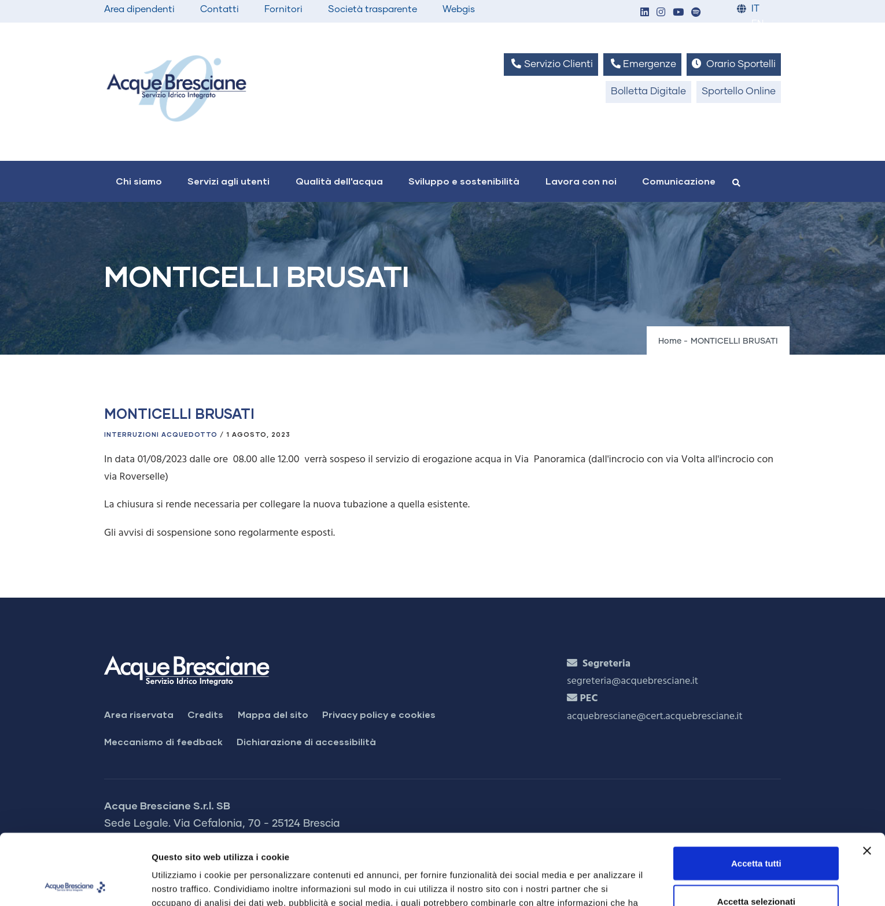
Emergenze (642, 63)
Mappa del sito (273, 714)
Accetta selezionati (756, 830)
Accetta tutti (756, 792)
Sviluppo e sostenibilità (463, 180)
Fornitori (283, 9)
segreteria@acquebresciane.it (632, 681)
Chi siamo (139, 180)
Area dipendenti (139, 9)
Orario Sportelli (734, 63)
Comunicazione (679, 180)
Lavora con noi (581, 180)
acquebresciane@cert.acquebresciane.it (655, 716)
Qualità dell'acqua (339, 180)
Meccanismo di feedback (163, 741)
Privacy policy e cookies (379, 714)
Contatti (219, 9)
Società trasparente (372, 9)
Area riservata (139, 714)
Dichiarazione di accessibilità (306, 741)
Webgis (459, 9)
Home (669, 341)
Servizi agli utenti (228, 180)
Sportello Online (739, 92)
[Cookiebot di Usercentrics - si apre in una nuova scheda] (75, 883)
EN (757, 24)
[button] (644, 13)
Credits (205, 714)
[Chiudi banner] (867, 780)
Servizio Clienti (550, 63)
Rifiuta (756, 868)
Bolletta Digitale (648, 92)
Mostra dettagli (608, 883)
